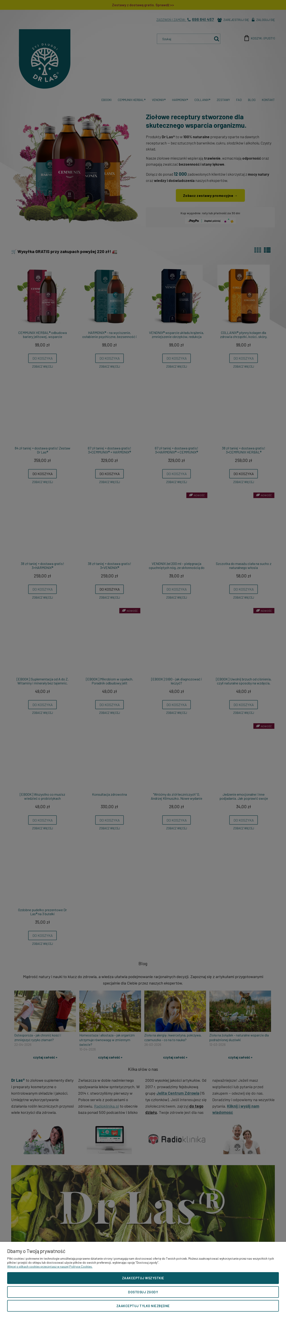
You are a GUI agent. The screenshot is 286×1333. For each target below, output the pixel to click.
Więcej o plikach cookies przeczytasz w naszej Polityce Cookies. (50, 1266)
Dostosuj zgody (143, 1292)
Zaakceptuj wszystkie (143, 1278)
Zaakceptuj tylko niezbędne (143, 1306)
